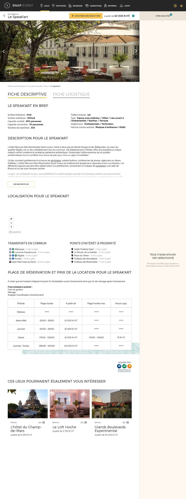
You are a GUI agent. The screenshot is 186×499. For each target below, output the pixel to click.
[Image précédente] (3, 51)
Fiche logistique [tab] (71, 94)
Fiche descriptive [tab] (27, 94)
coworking (101, 165)
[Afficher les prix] (133, 16)
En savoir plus (21, 184)
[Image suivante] (135, 51)
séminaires (56, 160)
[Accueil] (18, 5)
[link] (175, 5)
